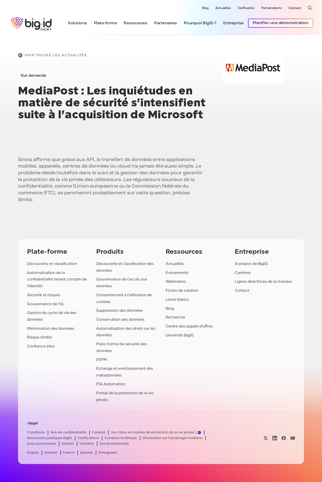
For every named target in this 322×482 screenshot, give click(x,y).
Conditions (36, 432)
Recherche (175, 317)
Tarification (246, 8)
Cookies (98, 432)
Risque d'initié (39, 337)
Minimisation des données (50, 328)
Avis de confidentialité (68, 432)
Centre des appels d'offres (189, 326)
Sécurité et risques (43, 295)
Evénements (177, 273)
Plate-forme (105, 23)
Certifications (88, 438)
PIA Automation (110, 384)
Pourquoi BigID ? (200, 23)
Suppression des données (119, 310)
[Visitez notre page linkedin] (274, 438)
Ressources (135, 23)
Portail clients (271, 8)
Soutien (68, 444)
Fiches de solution (182, 290)
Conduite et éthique (121, 438)
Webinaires (176, 281)
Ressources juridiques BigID (49, 438)
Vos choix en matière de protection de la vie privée (152, 432)
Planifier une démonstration (281, 23)
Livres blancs (177, 299)
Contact (295, 8)
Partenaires (165, 23)
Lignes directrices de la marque (263, 281)
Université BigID (180, 335)
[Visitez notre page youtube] (292, 438)
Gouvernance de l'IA (45, 304)
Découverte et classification (52, 264)
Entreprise (233, 23)
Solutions (77, 23)
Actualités (223, 8)
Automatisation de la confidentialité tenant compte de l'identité (57, 279)
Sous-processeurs (41, 444)
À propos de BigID (251, 264)
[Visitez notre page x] (265, 438)
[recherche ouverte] (310, 7)
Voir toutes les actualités (52, 55)
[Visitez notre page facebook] (283, 438)
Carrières (243, 273)
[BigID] (31, 23)
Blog (205, 8)
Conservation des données (120, 319)
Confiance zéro (41, 346)
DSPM (101, 359)
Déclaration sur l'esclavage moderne (172, 438)
